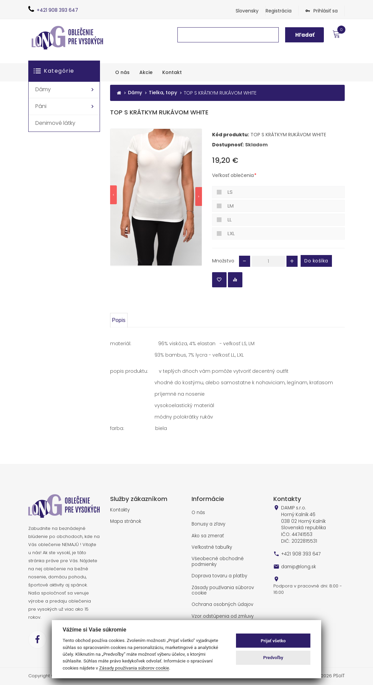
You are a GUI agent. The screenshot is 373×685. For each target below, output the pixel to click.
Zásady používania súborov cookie (222, 588)
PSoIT (339, 675)
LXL (231, 233)
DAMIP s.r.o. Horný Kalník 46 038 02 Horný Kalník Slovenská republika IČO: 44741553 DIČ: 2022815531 (303, 523)
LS (230, 191)
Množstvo (223, 260)
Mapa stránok (125, 521)
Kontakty (119, 509)
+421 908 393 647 (300, 551)
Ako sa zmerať (207, 535)
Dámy (135, 93)
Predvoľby (273, 657)
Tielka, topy (163, 93)
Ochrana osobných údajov (221, 602)
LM (231, 205)
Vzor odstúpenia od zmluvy (221, 613)
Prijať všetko (273, 640)
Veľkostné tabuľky (211, 546)
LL (230, 219)
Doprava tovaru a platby (219, 574)
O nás (198, 512)
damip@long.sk (298, 564)
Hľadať (304, 34)
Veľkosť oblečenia (233, 175)
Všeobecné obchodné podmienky (217, 560)
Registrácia (279, 10)
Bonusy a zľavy (208, 524)
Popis (119, 320)
